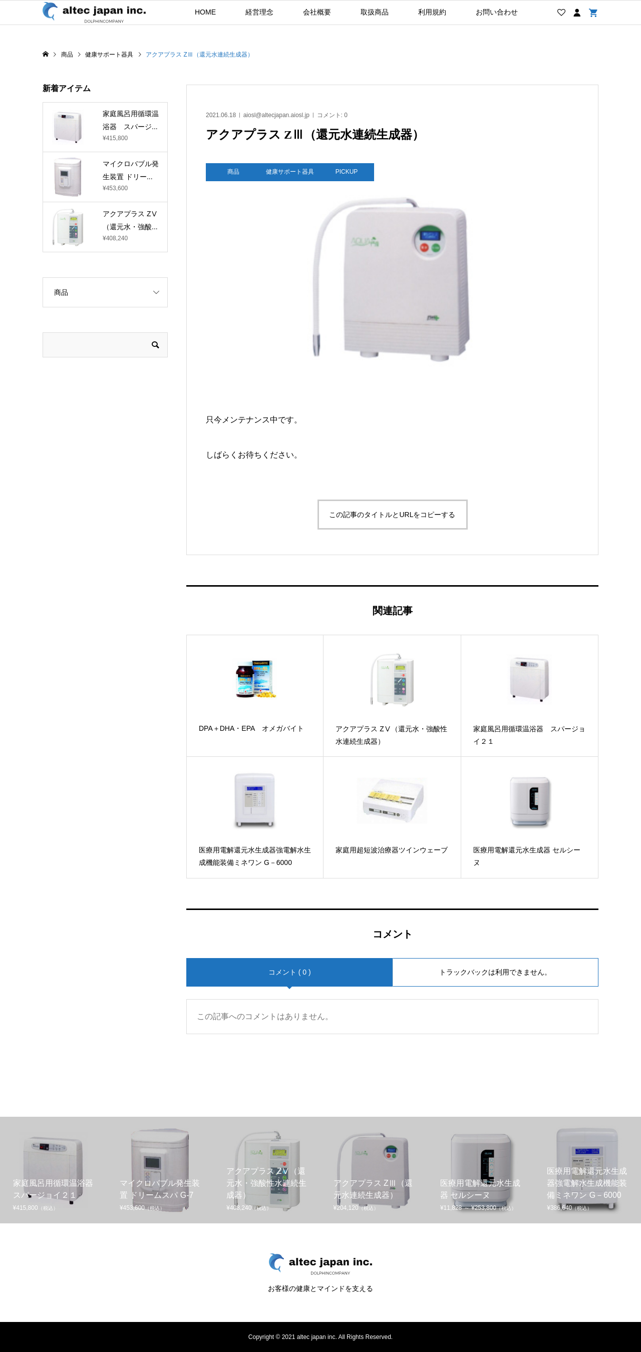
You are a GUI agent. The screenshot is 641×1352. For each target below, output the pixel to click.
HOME (205, 12)
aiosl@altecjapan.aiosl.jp (276, 115)
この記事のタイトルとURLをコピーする (392, 515)
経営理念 (259, 12)
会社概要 (317, 12)
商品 (61, 292)
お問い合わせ (497, 12)
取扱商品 (375, 12)
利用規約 (432, 12)
